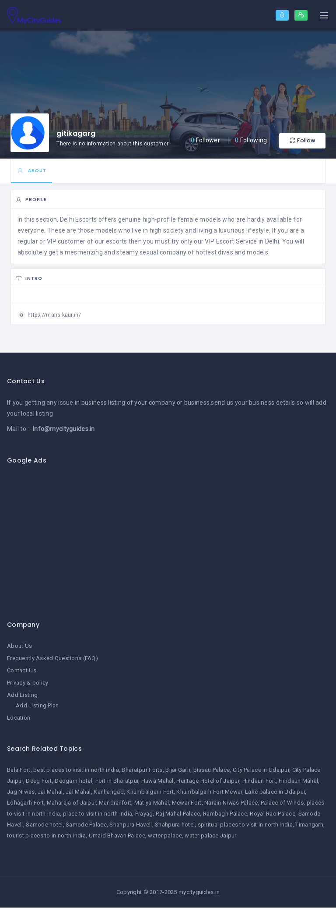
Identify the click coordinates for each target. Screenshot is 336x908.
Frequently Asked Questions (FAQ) (52, 658)
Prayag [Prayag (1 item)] (144, 814)
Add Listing (22, 695)
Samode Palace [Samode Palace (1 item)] (86, 825)
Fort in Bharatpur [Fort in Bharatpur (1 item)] (117, 781)
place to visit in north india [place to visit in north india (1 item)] (97, 814)
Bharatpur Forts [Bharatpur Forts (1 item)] (142, 770)
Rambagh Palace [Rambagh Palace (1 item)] (225, 814)
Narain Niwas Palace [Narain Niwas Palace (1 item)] (231, 803)
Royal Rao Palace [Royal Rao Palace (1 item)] (272, 814)
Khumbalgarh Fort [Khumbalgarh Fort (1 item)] (149, 792)
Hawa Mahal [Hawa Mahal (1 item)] (157, 781)
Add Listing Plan (37, 705)
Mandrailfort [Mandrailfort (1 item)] (115, 803)
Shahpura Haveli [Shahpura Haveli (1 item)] (130, 825)
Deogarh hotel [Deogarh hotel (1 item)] (73, 781)
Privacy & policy (27, 683)
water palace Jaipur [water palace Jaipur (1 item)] (210, 836)
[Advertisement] (168, 538)
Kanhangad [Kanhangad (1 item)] (109, 792)
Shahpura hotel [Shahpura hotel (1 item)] (175, 825)
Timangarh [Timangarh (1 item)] (309, 825)
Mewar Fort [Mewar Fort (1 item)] (187, 803)
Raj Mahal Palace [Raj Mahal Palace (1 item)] (178, 814)
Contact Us (21, 671)
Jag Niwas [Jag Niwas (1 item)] (21, 792)
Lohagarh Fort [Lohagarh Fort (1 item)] (25, 803)
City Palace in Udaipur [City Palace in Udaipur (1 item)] (261, 770)
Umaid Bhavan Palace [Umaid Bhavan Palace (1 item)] (117, 836)
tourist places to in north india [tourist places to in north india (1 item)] (46, 836)
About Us (19, 646)
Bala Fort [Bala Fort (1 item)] (19, 770)
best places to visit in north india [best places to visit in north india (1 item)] (76, 770)
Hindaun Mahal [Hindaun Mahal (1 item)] (298, 781)
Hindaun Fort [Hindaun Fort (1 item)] (259, 781)
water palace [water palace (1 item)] (165, 836)
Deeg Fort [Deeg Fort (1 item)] (39, 781)
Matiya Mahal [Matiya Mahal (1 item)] (151, 803)
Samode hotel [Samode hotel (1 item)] (44, 825)
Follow (299, 141)
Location (18, 717)
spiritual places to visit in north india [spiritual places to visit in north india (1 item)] (245, 825)
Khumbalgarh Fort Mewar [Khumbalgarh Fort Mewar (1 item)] (209, 792)
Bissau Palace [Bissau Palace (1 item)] (211, 770)
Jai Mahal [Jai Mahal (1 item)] (50, 792)
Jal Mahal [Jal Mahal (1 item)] (78, 792)
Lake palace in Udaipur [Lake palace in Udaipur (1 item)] (275, 792)
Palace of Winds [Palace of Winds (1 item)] (282, 803)
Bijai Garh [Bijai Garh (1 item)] (177, 770)
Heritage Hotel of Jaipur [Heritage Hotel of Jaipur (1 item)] (207, 781)
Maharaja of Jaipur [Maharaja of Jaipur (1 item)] (71, 803)
